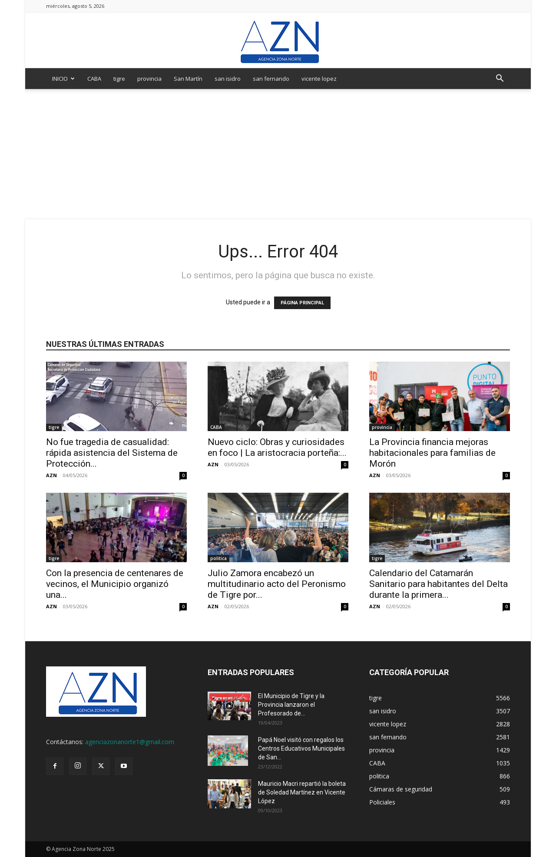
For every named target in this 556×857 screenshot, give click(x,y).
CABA (94, 78)
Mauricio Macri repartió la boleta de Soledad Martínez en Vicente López (302, 792)
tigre (119, 78)
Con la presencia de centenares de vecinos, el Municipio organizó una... (114, 584)
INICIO (63, 78)
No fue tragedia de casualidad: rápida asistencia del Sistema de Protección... (112, 453)
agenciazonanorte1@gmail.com (129, 742)
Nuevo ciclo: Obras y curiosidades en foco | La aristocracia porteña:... (277, 447)
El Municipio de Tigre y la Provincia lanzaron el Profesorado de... (291, 704)
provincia (149, 78)
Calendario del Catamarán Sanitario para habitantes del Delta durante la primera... (438, 584)
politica (218, 558)
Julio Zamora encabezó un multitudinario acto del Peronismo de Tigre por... (277, 584)
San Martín (188, 78)
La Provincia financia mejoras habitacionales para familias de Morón (432, 453)
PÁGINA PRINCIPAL (302, 303)
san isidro (228, 78)
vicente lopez (319, 78)
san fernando (271, 78)
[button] (499, 79)
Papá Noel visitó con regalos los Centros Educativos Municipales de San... (301, 748)
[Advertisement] (278, 154)
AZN (51, 475)
